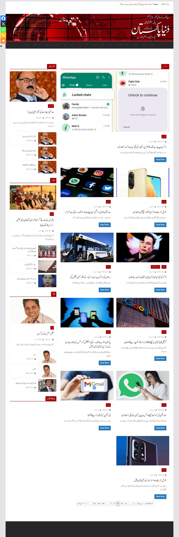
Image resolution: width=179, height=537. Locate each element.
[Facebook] (3, 18)
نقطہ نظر (27, 45)
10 (122, 503)
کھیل (102, 45)
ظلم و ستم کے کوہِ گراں (45, 333)
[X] (3, 24)
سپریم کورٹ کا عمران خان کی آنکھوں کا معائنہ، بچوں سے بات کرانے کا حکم (136, 4)
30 (99, 503)
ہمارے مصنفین (37, 45)
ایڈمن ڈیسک (151, 141)
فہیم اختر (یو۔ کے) (38, 339)
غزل (35, 354)
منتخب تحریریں (119, 45)
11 (126, 503)
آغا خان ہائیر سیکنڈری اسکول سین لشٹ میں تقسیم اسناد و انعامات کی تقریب (24, 250)
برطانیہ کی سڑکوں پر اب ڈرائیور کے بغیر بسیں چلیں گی (90, 277)
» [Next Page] (86, 503)
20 (94, 503)
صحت (87, 45)
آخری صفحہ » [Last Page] (80, 503)
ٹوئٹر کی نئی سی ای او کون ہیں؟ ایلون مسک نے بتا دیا (147, 277)
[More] (3, 41)
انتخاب (40, 231)
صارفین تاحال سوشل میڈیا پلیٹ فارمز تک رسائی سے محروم (88, 212)
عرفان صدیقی (39, 118)
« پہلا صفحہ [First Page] (140, 503)
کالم (128, 45)
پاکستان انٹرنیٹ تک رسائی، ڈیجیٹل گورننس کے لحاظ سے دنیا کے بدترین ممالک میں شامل (88, 344)
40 (103, 503)
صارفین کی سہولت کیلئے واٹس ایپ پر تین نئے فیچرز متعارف (143, 415)
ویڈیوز (46, 45)
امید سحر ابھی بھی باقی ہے (30, 264)
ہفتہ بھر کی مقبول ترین (155, 267)
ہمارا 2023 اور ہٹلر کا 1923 (29, 165)
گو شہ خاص (51, 106)
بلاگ (64, 45)
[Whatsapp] (3, 29)
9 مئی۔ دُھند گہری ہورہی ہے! (29, 136)
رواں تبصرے (56, 45)
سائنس (79, 45)
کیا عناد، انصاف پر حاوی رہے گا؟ (29, 150)
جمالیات (94, 45)
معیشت (110, 45)
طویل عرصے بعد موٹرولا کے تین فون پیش (150, 480)
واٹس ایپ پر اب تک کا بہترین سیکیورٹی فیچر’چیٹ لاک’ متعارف (141, 147)
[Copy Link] (3, 35)
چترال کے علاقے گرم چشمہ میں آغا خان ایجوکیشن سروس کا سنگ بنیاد (35, 223)
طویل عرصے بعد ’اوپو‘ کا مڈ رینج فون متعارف (149, 212)
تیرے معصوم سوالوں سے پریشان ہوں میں (26, 278)
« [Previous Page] (134, 503)
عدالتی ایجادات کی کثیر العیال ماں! (40, 112)
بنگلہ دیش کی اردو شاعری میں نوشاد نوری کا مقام (25, 383)
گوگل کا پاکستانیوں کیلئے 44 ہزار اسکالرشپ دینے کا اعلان (145, 342)
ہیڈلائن (152, 45)
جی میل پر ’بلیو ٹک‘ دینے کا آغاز (99, 415)
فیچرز (72, 45)
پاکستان (144, 45)
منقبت (34, 369)
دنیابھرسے (135, 45)
